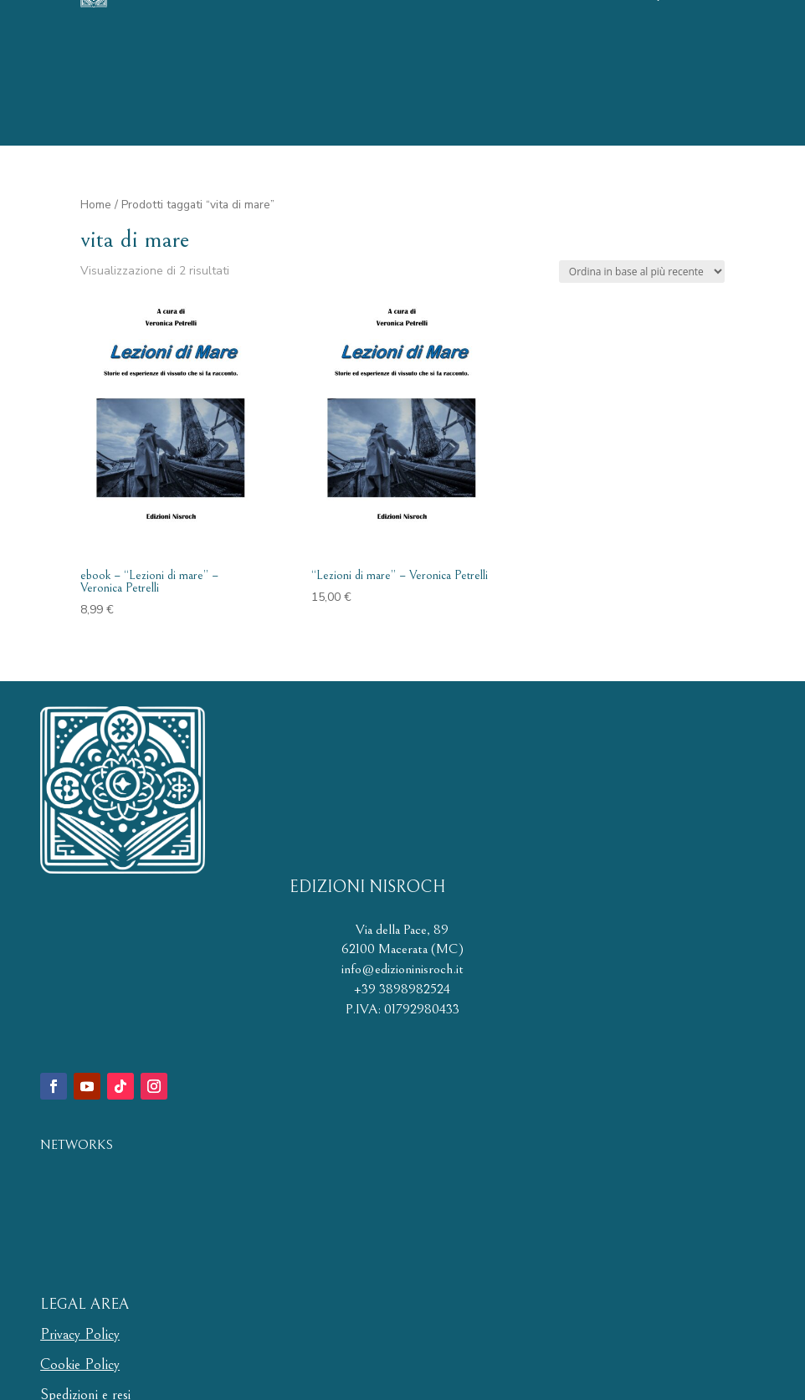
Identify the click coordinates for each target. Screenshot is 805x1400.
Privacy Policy (80, 1334)
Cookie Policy (80, 1364)
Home (95, 205)
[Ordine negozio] (642, 271)
